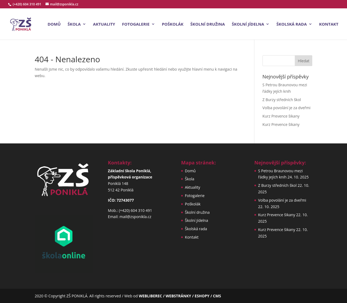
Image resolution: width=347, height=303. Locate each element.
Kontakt (328, 24)
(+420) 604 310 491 (27, 4)
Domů (54, 24)
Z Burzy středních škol (281, 99)
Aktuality (104, 24)
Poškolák (172, 24)
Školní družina (207, 24)
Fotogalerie (135, 24)
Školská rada (291, 24)
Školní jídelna (248, 24)
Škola (74, 24)
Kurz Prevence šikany (281, 116)
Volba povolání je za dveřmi (286, 107)
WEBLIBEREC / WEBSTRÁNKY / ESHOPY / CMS (180, 295)
